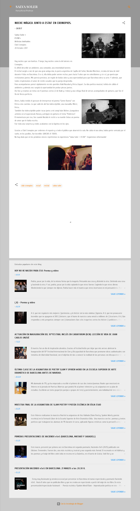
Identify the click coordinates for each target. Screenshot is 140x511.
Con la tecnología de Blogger (70, 504)
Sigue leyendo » (118, 294)
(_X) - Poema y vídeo (25, 302)
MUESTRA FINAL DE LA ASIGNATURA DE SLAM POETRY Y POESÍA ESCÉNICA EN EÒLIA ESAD (58, 404)
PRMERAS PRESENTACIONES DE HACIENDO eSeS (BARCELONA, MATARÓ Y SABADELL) (55, 436)
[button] (123, 23)
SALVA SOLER (27, 6)
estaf (38, 186)
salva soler (57, 186)
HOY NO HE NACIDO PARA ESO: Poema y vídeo (37, 270)
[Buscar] (129, 7)
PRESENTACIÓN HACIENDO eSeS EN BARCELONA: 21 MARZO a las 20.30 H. (50, 468)
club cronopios (27, 186)
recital (46, 186)
